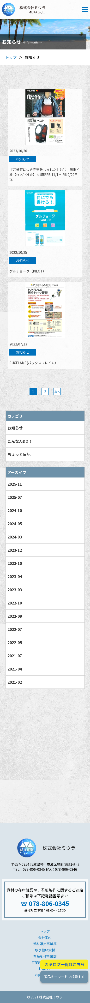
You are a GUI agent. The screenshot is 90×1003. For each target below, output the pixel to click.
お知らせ (15, 428)
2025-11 (14, 484)
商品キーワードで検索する (64, 976)
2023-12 (14, 550)
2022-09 (14, 616)
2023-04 (14, 576)
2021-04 (14, 669)
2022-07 (14, 629)
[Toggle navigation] (85, 9)
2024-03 (14, 537)
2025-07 (14, 497)
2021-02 (14, 682)
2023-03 (14, 589)
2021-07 (14, 656)
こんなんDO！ (19, 441)
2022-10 (14, 603)
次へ (57, 391)
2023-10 (14, 563)
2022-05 (14, 642)
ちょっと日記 (18, 454)
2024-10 (14, 510)
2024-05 (14, 523)
